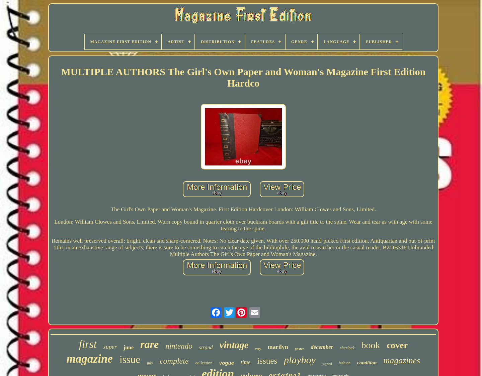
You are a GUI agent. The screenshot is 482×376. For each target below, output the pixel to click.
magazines (401, 360)
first (88, 344)
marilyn (278, 347)
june (129, 347)
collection (204, 362)
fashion (344, 363)
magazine (90, 358)
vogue (226, 363)
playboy (300, 359)
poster (299, 349)
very (258, 349)
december (322, 347)
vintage (234, 345)
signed (327, 364)
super (110, 347)
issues (267, 360)
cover (397, 345)
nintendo (178, 346)
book (370, 345)
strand (206, 347)
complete (174, 361)
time (245, 362)
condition (367, 362)
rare (149, 344)
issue (129, 359)
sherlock (347, 347)
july (150, 363)
